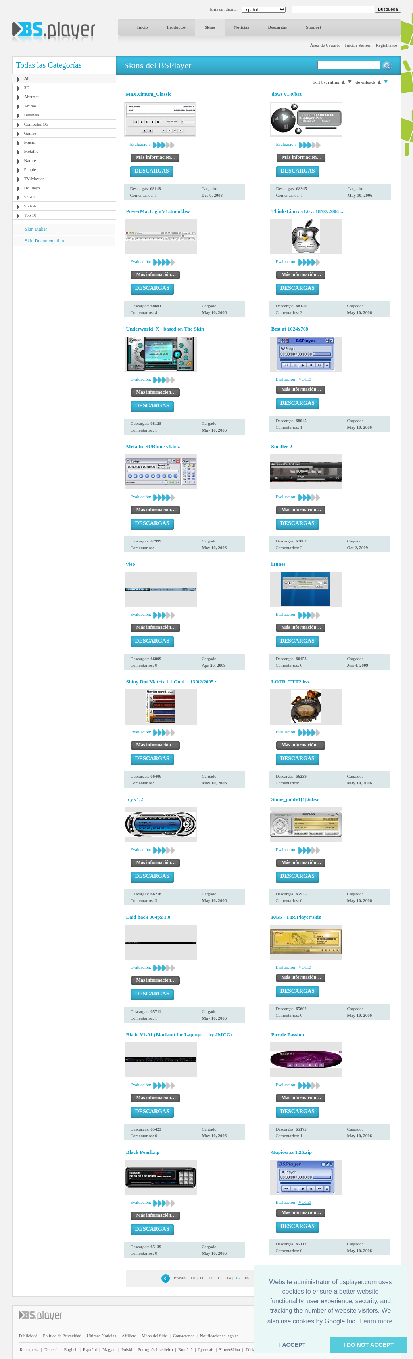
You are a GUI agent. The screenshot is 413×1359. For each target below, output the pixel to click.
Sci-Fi (29, 196)
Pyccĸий (205, 1349)
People (30, 169)
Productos (176, 27)
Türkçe (252, 1349)
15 (237, 1277)
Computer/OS (36, 124)
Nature (30, 160)
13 (219, 1277)
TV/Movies (34, 178)
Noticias (241, 27)
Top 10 (30, 215)
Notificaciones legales (219, 1335)
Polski (127, 1349)
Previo (179, 1277)
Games (30, 133)
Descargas (277, 27)
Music (29, 142)
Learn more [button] (376, 1321)
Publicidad (28, 1335)
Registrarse (386, 45)
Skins (210, 27)
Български (29, 1349)
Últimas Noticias (101, 1335)
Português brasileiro (155, 1349)
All (27, 78)
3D (26, 87)
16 (246, 1277)
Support (313, 27)
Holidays (32, 187)
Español (90, 1349)
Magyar (109, 1349)
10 (192, 1277)
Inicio (142, 27)
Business (32, 114)
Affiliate (128, 1335)
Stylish (30, 206)
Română (185, 1349)
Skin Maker (36, 229)
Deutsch (51, 1349)
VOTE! (304, 379)
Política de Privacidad (62, 1335)
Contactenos (183, 1335)
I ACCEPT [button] (292, 1345)
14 (228, 1277)
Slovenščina (229, 1349)
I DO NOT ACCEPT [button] (369, 1345)
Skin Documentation (44, 241)
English (70, 1349)
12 (210, 1277)
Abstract (31, 96)
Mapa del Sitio (154, 1335)
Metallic (31, 151)
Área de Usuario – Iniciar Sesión (340, 45)
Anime (30, 105)
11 (202, 1277)
